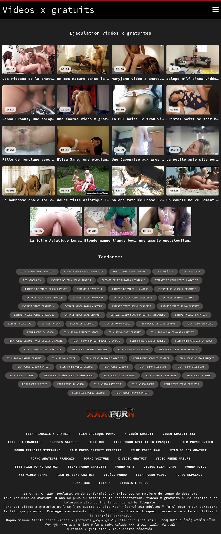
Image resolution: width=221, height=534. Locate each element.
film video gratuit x (167, 374)
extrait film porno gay (197, 288)
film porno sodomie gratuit (28, 357)
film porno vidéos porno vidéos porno (143, 366)
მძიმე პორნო (194, 511)
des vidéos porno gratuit (115, 271)
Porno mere (185, 458)
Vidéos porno (191, 466)
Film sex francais (43, 433)
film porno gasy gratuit (24, 331)
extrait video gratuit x (132, 297)
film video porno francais (68, 383)
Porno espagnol (88, 474)
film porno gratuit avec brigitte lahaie (129, 331)
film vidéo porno (202, 374)
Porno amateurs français (97, 449)
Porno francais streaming (80, 441)
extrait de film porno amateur (33, 280)
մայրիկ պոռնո (168, 511)
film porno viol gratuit (194, 366)
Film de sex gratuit (46, 449)
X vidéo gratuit (140, 424)
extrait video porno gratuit (87, 306)
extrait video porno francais (40, 306)
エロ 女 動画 (79, 516)
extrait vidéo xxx (132, 314)
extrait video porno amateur (176, 297)
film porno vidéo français (73, 357)
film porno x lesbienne (23, 374)
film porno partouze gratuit (193, 349)
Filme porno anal (191, 441)
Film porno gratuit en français (165, 433)
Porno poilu (72, 466)
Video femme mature (44, 458)
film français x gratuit (46, 424)
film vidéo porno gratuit (154, 383)
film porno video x (198, 357)
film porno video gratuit (116, 357)
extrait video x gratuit (94, 314)
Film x (143, 474)
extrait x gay (163, 314)
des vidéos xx (204, 271)
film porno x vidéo (95, 374)
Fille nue (117, 433)
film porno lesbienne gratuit (68, 349)
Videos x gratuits (74, 511)
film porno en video (147, 323)
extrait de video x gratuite (107, 288)
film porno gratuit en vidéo (86, 340)
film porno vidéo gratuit (159, 357)
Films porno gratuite (146, 458)
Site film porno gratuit (94, 458)
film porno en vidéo (111, 323)
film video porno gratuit (111, 383)
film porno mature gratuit (115, 349)
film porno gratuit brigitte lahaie (189, 331)
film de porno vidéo (30, 323)
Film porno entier (31, 441)
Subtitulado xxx (120, 516)
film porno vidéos (97, 366)
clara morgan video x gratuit (70, 271)
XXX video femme (106, 466)
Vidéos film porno (35, 466)
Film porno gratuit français (139, 441)
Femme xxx (119, 474)
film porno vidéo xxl (24, 366)
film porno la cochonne (24, 349)
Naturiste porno (173, 474)
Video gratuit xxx (180, 424)
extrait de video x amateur (61, 288)
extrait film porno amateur (154, 288)
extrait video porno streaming (135, 306)
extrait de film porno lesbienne (84, 280)
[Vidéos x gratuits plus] (215, 9)
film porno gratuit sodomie (179, 340)
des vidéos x (150, 271)
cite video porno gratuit (24, 271)
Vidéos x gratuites (89, 520)
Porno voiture (142, 449)
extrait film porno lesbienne (46, 297)
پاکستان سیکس (104, 511)
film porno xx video (131, 374)
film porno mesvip (153, 349)
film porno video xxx (62, 366)
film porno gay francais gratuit (71, 331)
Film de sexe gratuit (150, 466)
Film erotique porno (97, 424)
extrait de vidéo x (21, 288)
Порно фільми (18, 511)
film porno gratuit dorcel (41, 340)
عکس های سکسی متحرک (156, 516)
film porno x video (60, 374)
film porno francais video (187, 323)
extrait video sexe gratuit (183, 306)
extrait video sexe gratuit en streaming (42, 314)
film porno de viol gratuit (70, 323)
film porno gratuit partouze (133, 340)
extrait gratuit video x (90, 297)
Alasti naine (43, 511)
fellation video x (193, 314)
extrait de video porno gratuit (187, 280)
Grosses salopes (84, 433)
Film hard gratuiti (136, 511)
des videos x (177, 271)
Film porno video (49, 474)
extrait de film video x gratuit (136, 280)
